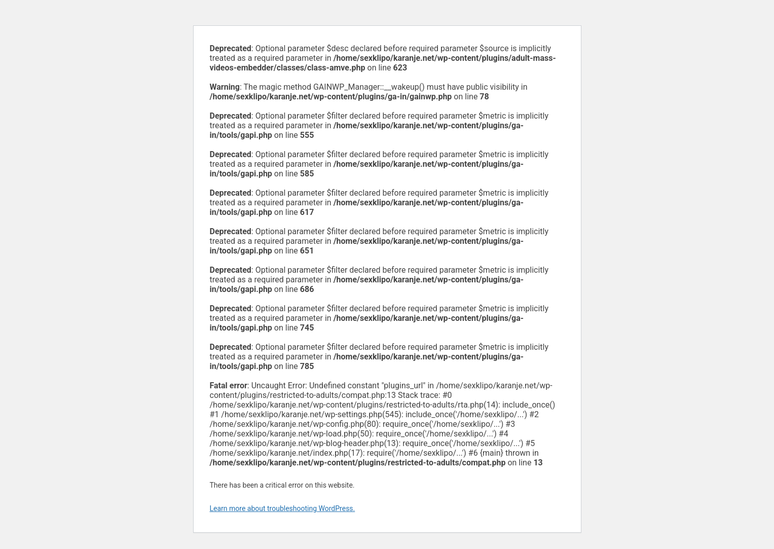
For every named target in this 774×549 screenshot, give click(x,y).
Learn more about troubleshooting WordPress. (282, 508)
